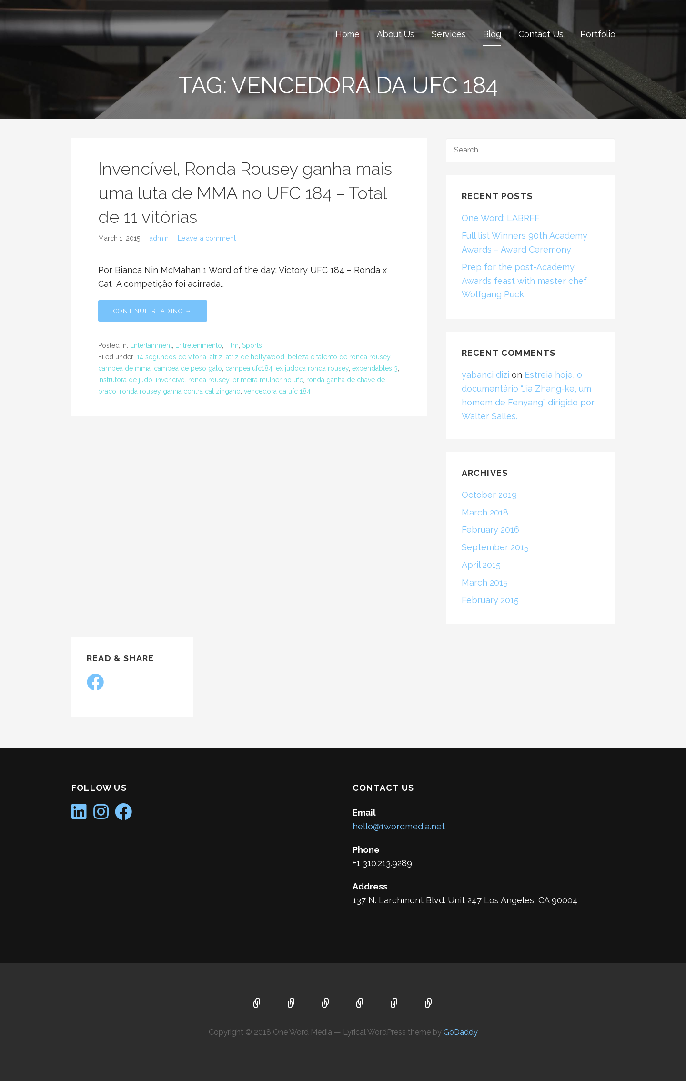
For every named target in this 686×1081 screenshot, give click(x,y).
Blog (492, 34)
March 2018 (485, 512)
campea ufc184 (248, 368)
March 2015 (485, 582)
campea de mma (124, 368)
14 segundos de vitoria (171, 357)
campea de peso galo (188, 368)
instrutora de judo (125, 380)
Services (449, 34)
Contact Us (540, 34)
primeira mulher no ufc (267, 380)
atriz (216, 357)
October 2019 (489, 495)
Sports (252, 345)
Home (347, 34)
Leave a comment (207, 238)
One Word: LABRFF (501, 218)
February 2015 (490, 600)
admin (159, 238)
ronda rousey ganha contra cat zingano (180, 391)
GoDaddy (461, 1032)
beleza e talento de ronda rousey (339, 357)
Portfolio (597, 34)
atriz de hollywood (255, 357)
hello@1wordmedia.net (399, 826)
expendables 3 (375, 368)
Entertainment (151, 345)
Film (232, 345)
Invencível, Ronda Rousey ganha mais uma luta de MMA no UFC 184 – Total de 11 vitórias (245, 193)
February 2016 (490, 530)
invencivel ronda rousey (192, 380)
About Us (395, 34)
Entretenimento (198, 345)
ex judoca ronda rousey (312, 368)
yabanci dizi (485, 375)
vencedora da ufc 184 (277, 391)
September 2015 (495, 547)
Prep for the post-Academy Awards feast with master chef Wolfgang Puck (524, 281)
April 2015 (481, 565)
